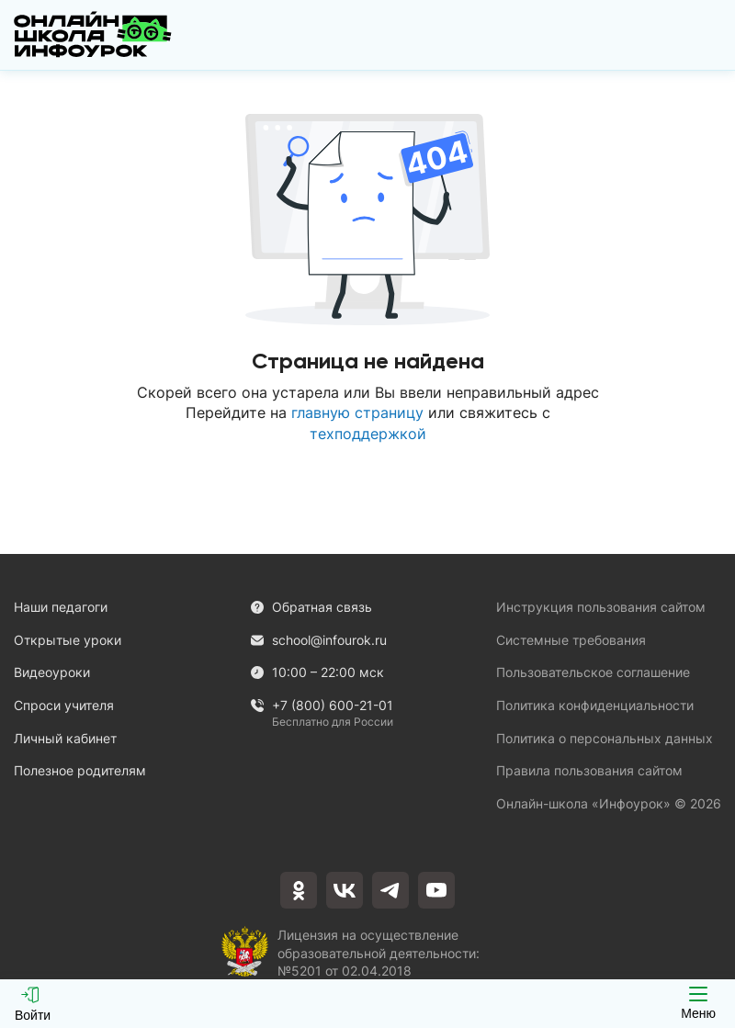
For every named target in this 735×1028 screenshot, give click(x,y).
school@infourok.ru (318, 640)
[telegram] (390, 890)
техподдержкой (368, 433)
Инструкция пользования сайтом (601, 607)
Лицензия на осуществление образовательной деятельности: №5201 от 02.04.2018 (378, 951)
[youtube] (436, 890)
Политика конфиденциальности (595, 705)
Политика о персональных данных (604, 738)
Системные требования (571, 640)
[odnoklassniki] (298, 890)
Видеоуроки (52, 672)
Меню (698, 1004)
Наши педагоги (60, 607)
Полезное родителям (80, 770)
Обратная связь (311, 607)
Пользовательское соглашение (593, 672)
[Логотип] (93, 35)
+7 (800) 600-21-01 (321, 706)
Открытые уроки (67, 640)
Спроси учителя (64, 705)
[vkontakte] (344, 890)
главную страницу (357, 412)
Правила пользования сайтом (589, 770)
